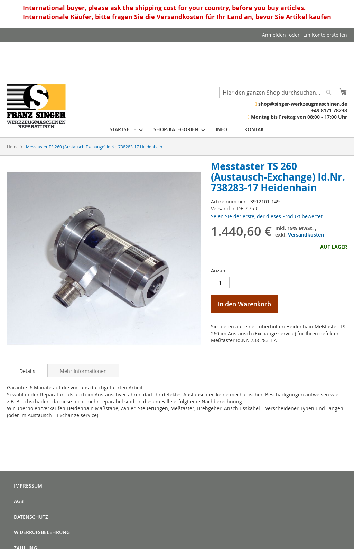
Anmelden (274, 34)
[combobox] (277, 92)
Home (13, 147)
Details (27, 371)
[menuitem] (123, 129)
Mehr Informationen (83, 371)
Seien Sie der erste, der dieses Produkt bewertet (267, 216)
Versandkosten (306, 234)
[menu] (188, 129)
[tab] (27, 370)
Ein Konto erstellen (325, 34)
